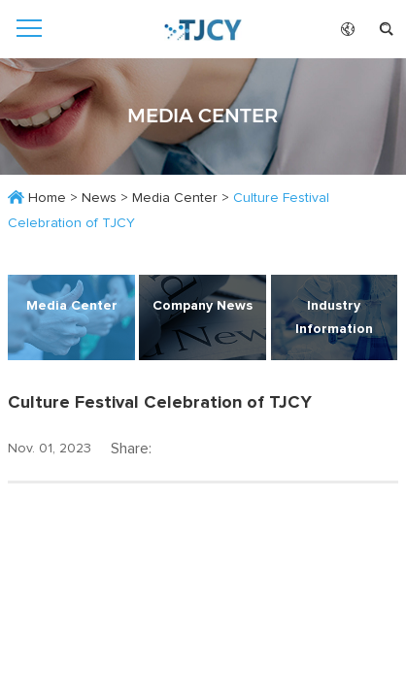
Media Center (175, 198)
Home (47, 198)
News (99, 198)
